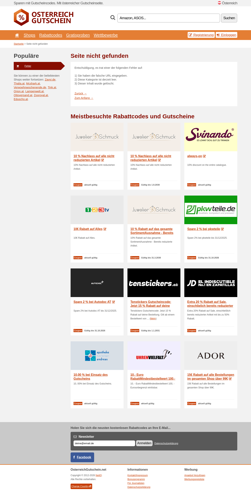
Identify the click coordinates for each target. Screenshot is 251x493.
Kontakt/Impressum (137, 475)
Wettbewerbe (106, 35)
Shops (29, 35)
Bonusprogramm (136, 479)
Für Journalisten (135, 483)
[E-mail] (104, 443)
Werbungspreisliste (194, 479)
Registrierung (201, 35)
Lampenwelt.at (34, 91)
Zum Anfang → (84, 98)
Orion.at (19, 91)
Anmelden (144, 443)
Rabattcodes (50, 35)
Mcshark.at (33, 83)
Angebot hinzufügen (194, 475)
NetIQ (99, 475)
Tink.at (52, 87)
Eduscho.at (21, 99)
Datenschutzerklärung (166, 443)
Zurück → (81, 93)
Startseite (19, 44)
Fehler (22, 66)
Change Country (81, 486)
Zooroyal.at (41, 95)
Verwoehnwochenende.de (30, 87)
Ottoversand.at (23, 95)
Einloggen (226, 35)
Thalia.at (19, 83)
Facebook (84, 457)
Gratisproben (78, 35)
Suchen (229, 18)
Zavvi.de (50, 79)
